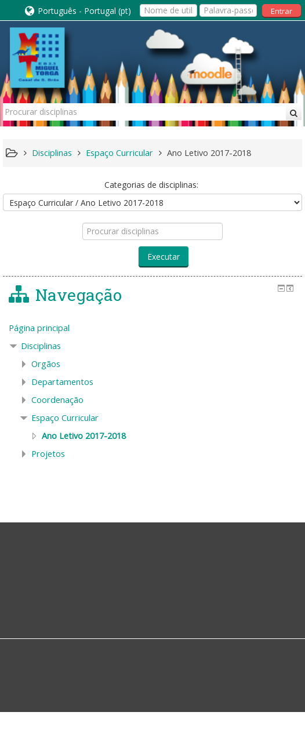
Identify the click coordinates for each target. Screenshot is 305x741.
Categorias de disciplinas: (151, 184)
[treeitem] (152, 328)
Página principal (39, 327)
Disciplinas (41, 345)
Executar (163, 256)
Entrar (281, 11)
